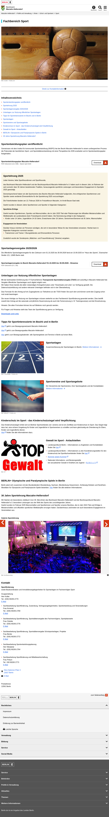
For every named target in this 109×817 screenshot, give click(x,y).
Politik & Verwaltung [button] (10, 785)
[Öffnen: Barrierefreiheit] (94, 8)
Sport (57, 13)
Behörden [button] (5, 779)
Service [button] (4, 748)
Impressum (7, 711)
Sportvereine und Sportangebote (15, 122)
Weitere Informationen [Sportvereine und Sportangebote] (54, 388)
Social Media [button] (6, 754)
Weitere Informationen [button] (10, 803)
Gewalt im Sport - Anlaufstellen (15, 129)
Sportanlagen (8, 119)
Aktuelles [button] (5, 791)
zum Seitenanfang (98, 695)
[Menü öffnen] (105, 8)
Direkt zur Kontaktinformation (54, 89)
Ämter (36, 13)
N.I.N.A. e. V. (91, 463)
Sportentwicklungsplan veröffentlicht (16, 102)
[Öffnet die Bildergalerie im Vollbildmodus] (108, 575)
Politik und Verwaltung (24, 13)
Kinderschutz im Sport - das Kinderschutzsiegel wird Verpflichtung (28, 126)
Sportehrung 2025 (10, 105)
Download (97, 163)
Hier (2, 326)
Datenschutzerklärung (11, 717)
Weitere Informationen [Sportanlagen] (91, 347)
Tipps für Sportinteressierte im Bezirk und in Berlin (22, 116)
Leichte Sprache (10, 729)
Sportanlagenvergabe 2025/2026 (15, 109)
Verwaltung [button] (6, 735)
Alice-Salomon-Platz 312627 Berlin (12, 671)
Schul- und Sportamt (46, 13)
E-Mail (3, 601)
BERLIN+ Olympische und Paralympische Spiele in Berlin (25, 133)
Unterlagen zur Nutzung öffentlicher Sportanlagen (22, 112)
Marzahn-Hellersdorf (8, 13)
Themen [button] (4, 797)
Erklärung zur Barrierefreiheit (14, 723)
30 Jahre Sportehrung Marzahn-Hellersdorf (19, 136)
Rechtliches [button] (6, 705)
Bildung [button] (4, 742)
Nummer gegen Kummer (57, 457)
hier (57, 447)
